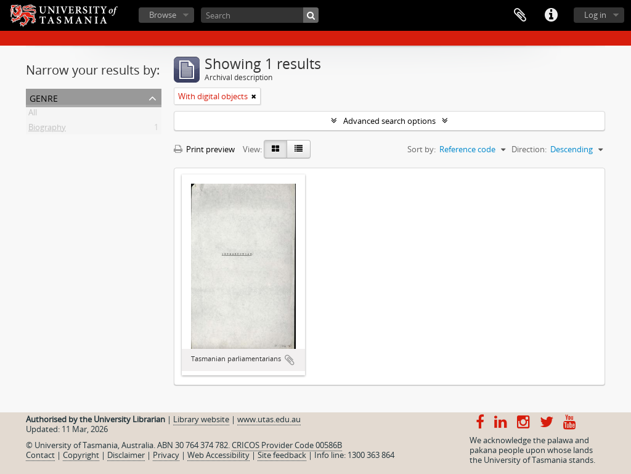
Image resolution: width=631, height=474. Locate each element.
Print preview (204, 149)
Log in (595, 14)
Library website (201, 419)
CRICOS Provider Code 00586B (287, 445)
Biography (47, 129)
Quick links (550, 15)
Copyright (81, 454)
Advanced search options (389, 120)
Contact (40, 454)
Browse (162, 14)
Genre (44, 97)
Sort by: (421, 149)
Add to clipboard (289, 360)
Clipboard (520, 15)
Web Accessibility (218, 454)
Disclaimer (126, 454)
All (32, 114)
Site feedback (282, 454)
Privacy (166, 454)
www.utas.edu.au (269, 419)
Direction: (529, 149)
